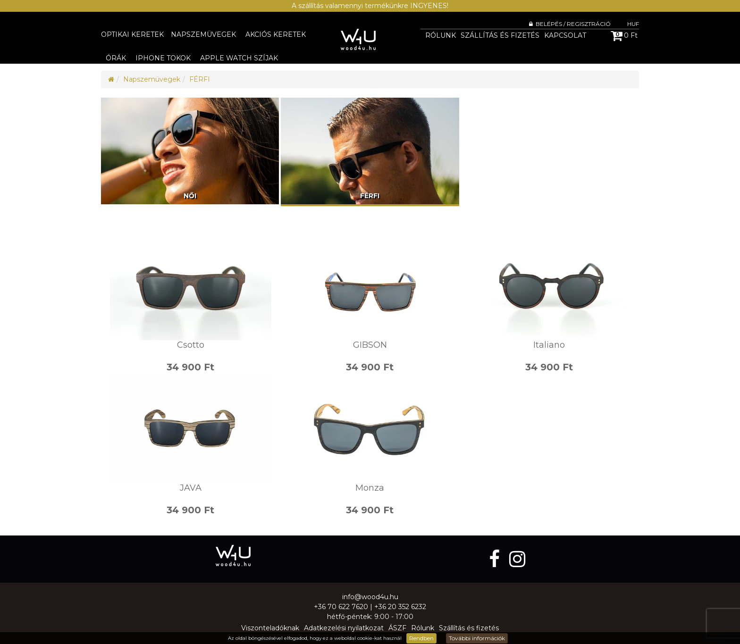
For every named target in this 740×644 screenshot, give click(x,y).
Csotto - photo (190, 286)
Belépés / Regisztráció (570, 23)
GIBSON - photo (370, 286)
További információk (477, 638)
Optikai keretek (132, 34)
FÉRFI (199, 79)
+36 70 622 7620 (341, 606)
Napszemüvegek (203, 34)
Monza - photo (370, 429)
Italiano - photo (549, 286)
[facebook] (497, 558)
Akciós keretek (275, 34)
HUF (633, 23)
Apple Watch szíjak (239, 58)
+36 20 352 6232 (400, 606)
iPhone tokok (163, 58)
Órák (116, 58)
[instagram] (517, 558)
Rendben (421, 638)
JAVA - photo (190, 429)
